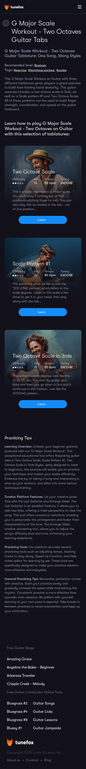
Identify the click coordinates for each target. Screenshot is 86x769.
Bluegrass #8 (17, 720)
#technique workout (41, 70)
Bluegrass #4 (17, 712)
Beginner (40, 65)
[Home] (18, 8)
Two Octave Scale (34, 172)
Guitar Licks (43, 712)
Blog (47, 760)
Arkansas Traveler (21, 676)
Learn (42, 220)
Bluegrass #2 (17, 703)
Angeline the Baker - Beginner (30, 667)
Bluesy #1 (14, 728)
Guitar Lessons (45, 720)
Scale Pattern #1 (31, 264)
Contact (32, 760)
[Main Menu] (79, 7)
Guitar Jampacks (47, 728)
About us (13, 760)
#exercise (20, 70)
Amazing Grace (19, 659)
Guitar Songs (44, 703)
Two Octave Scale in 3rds (42, 356)
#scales (61, 70)
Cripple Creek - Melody (26, 684)
